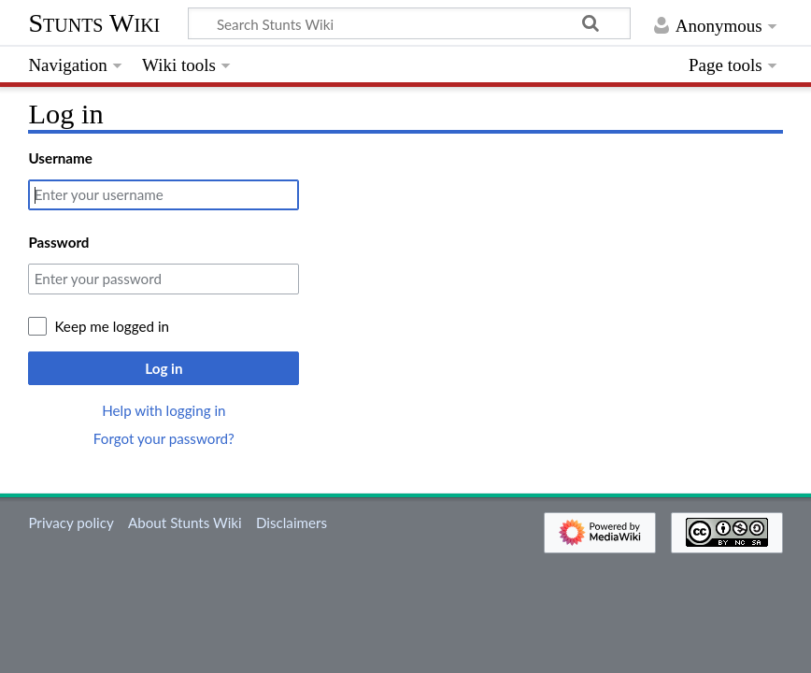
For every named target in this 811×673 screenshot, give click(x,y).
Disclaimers (291, 522)
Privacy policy (70, 522)
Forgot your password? (164, 438)
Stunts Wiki (94, 22)
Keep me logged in (111, 326)
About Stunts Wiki (185, 522)
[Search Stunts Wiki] (409, 23)
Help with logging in (163, 410)
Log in (163, 368)
